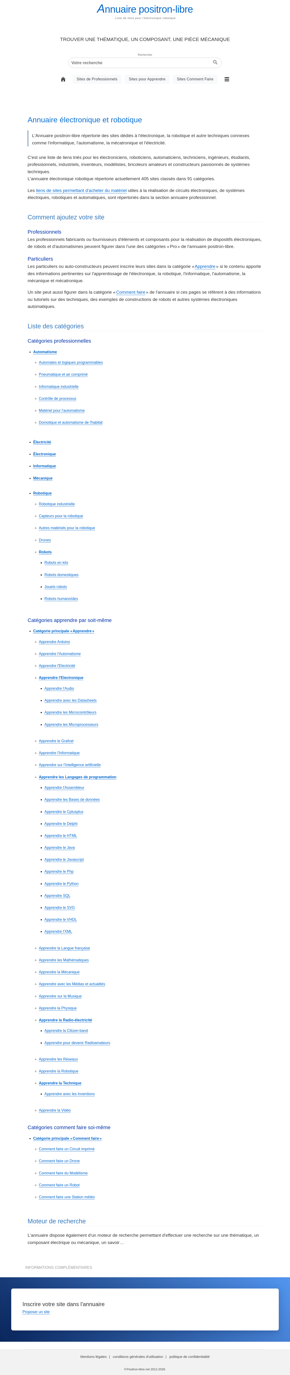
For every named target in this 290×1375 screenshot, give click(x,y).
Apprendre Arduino (54, 642)
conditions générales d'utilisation (138, 1357)
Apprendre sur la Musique (60, 996)
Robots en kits (56, 563)
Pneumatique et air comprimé (63, 374)
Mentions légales (93, 1357)
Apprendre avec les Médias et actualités (72, 984)
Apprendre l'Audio (59, 688)
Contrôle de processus (57, 399)
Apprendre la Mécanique (59, 972)
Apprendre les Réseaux (58, 1059)
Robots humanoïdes (61, 599)
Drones (45, 540)
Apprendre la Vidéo (55, 1110)
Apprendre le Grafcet (56, 741)
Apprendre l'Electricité (57, 666)
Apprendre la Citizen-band (66, 1031)
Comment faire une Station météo (67, 1197)
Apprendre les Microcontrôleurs (70, 712)
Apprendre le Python (61, 884)
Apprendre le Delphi (60, 824)
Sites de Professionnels (96, 79)
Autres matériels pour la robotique (67, 528)
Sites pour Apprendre (147, 79)
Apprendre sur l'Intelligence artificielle (70, 765)
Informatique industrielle (59, 387)
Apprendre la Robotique (58, 1071)
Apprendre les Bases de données (72, 800)
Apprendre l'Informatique (59, 753)
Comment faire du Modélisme (63, 1173)
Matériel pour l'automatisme (62, 410)
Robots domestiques (61, 575)
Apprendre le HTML (60, 836)
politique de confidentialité (189, 1357)
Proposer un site (36, 1312)
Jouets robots (55, 587)
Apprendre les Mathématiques (64, 960)
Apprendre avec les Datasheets (70, 700)
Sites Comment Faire (195, 79)
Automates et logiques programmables (71, 362)
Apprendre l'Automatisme (60, 654)
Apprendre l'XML (58, 931)
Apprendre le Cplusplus (63, 812)
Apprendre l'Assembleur (64, 788)
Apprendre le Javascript (64, 860)
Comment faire (130, 292)
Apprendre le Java (59, 848)
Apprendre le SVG (59, 908)
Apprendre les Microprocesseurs (71, 725)
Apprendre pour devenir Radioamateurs (77, 1043)
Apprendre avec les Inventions (69, 1094)
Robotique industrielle (57, 504)
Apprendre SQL (57, 896)
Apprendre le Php (59, 871)
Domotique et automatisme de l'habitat (71, 422)
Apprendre (205, 266)
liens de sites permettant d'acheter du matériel (81, 190)
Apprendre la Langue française (64, 948)
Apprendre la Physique (58, 1008)
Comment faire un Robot (59, 1185)
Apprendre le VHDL (60, 920)
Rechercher (145, 54)
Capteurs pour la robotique (61, 516)
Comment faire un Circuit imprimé (66, 1149)
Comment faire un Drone (59, 1161)
